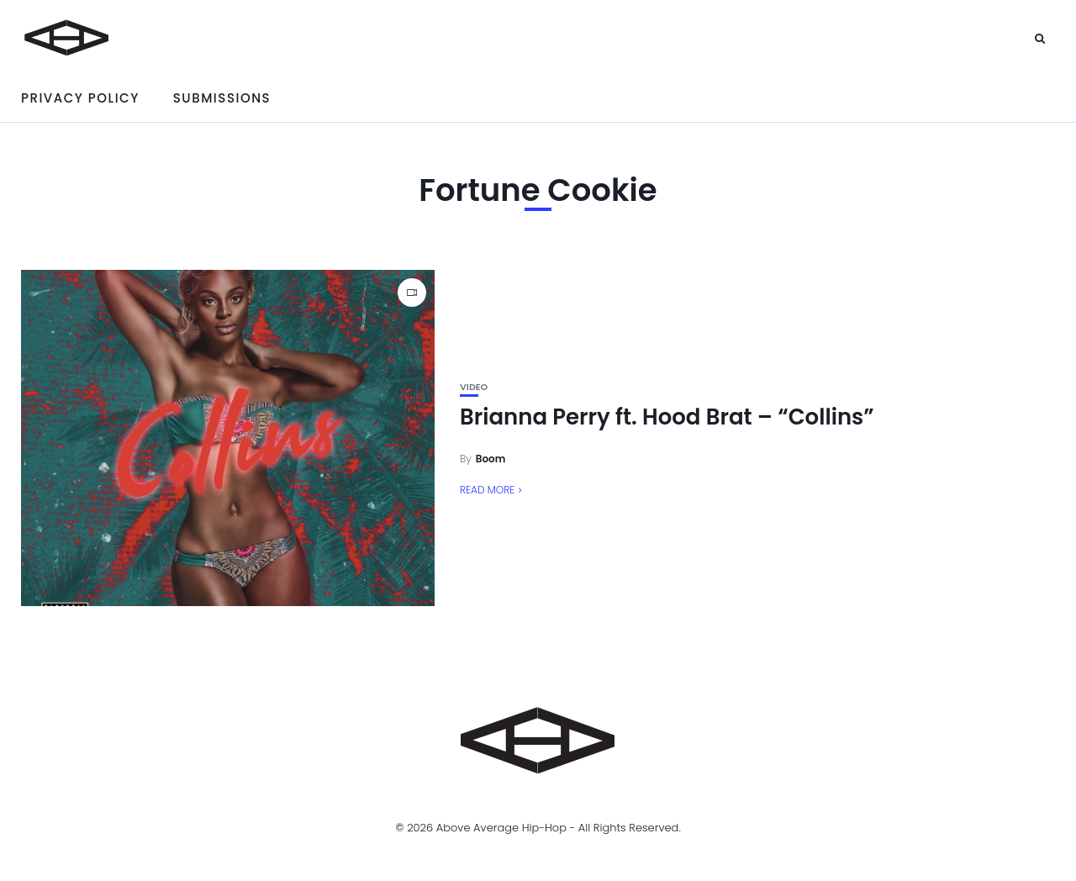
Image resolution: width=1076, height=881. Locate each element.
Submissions (222, 98)
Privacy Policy (80, 98)
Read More (487, 490)
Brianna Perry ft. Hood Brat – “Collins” (667, 417)
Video (474, 387)
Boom (491, 458)
